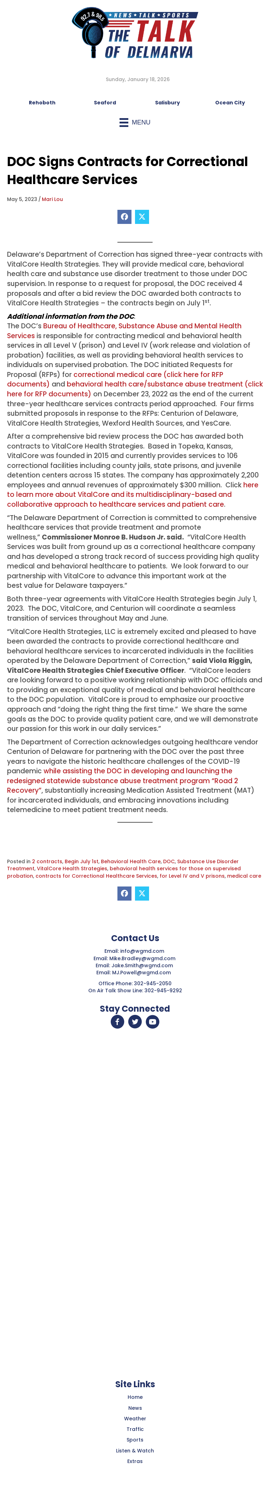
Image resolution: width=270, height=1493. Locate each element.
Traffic (135, 1429)
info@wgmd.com (143, 951)
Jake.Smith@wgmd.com (142, 965)
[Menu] (135, 122)
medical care (244, 875)
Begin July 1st (81, 861)
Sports (135, 1439)
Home (135, 1397)
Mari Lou (52, 199)
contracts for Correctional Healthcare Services (96, 875)
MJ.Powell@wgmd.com (143, 972)
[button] (117, 1021)
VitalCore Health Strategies (72, 868)
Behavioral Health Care (131, 861)
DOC (169, 861)
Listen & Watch (135, 1450)
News (135, 1408)
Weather (135, 1418)
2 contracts (47, 861)
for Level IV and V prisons (192, 875)
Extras (135, 1461)
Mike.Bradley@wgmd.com (142, 958)
